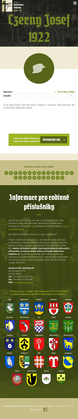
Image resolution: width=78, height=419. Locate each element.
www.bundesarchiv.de (23, 282)
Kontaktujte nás (51, 139)
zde (33, 226)
